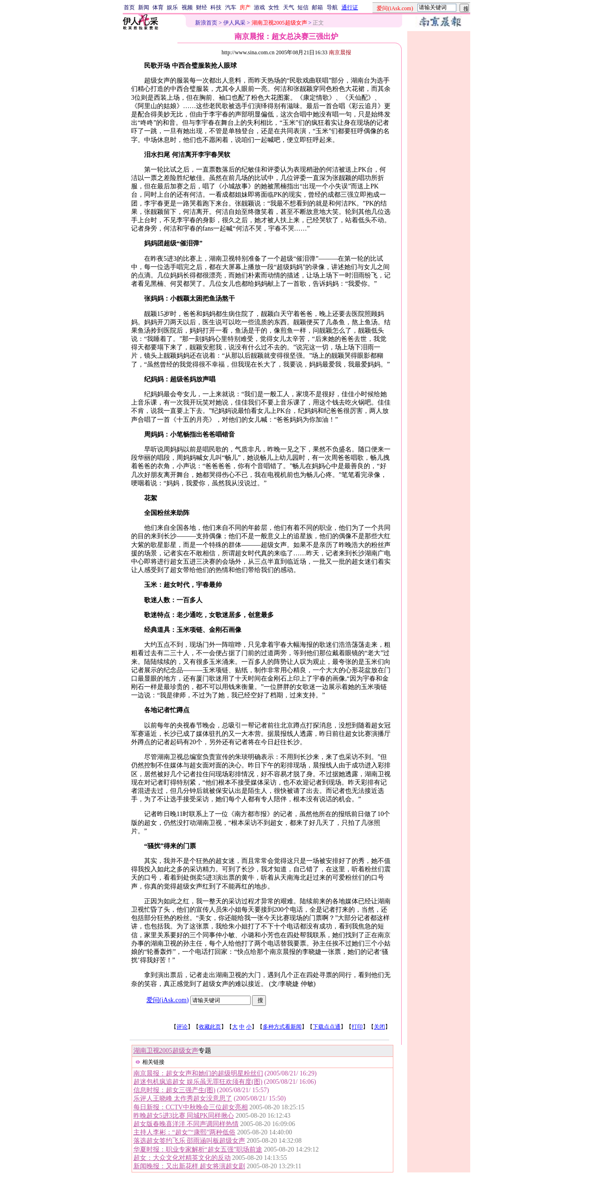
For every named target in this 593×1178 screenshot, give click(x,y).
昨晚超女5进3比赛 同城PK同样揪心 (183, 1115)
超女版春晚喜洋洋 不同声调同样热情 (186, 1123)
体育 (158, 7)
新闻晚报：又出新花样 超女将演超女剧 (189, 1166)
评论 (182, 1027)
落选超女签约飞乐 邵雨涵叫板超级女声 (189, 1140)
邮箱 (317, 7)
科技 (215, 7)
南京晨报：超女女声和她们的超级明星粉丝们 (198, 1073)
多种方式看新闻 (282, 1027)
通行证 (349, 7)
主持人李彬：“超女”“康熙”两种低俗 (184, 1132)
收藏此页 (210, 1027)
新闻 (143, 7)
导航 (332, 7)
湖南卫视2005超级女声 (165, 1050)
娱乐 (172, 7)
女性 (273, 7)
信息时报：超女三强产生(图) (174, 1090)
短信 (303, 7)
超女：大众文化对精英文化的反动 (182, 1157)
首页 (129, 7)
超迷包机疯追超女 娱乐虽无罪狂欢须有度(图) (198, 1081)
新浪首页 (206, 22)
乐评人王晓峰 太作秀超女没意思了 (183, 1098)
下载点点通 (327, 1027)
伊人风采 (234, 22)
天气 (288, 7)
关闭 (379, 1027)
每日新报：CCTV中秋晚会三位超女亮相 (190, 1107)
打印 (357, 1027)
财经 (201, 7)
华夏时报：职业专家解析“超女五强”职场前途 (197, 1149)
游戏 (259, 7)
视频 (187, 7)
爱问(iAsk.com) (167, 1000)
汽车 (230, 7)
